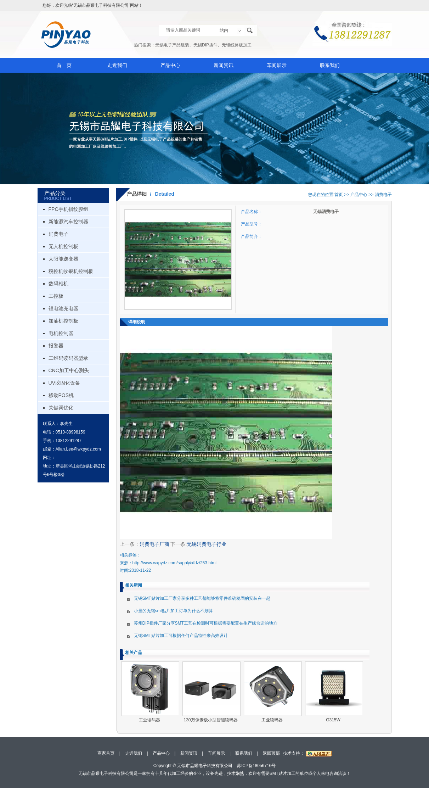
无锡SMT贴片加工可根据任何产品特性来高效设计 (181, 635)
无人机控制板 (63, 246)
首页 (338, 194)
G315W (333, 719)
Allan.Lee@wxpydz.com (78, 449)
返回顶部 (271, 753)
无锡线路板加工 (237, 45)
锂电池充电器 (63, 308)
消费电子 (58, 234)
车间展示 (277, 65)
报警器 (56, 345)
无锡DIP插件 (205, 45)
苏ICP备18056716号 (256, 765)
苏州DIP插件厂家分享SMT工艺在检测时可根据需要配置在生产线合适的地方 (205, 623)
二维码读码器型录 (68, 358)
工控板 (56, 296)
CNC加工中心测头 (69, 370)
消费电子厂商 (154, 544)
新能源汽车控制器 (68, 221)
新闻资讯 (223, 65)
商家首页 (105, 753)
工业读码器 (149, 719)
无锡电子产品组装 (172, 45)
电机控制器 (61, 333)
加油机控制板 (63, 321)
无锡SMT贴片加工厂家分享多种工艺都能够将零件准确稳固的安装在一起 (202, 598)
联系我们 (330, 65)
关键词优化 (61, 407)
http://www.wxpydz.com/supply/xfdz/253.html (174, 562)
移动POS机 (61, 395)
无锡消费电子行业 (206, 544)
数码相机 (58, 283)
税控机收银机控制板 (71, 271)
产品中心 (170, 65)
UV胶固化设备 (64, 383)
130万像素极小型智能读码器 (210, 719)
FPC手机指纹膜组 (68, 209)
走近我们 (117, 65)
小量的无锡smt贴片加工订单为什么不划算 (173, 610)
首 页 (64, 65)
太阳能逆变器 (63, 259)
